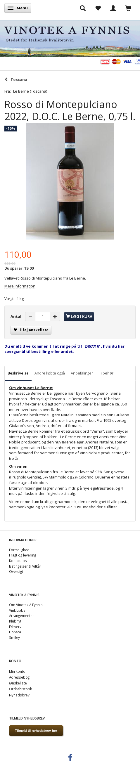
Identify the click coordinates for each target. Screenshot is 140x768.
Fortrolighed (19, 549)
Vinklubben (18, 610)
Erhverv (15, 626)
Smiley (14, 637)
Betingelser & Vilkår (25, 566)
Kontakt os (18, 560)
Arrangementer (21, 615)
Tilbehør (106, 373)
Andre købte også (49, 373)
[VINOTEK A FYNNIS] (70, 38)
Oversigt (16, 571)
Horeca (15, 632)
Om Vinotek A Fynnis (26, 604)
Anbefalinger (82, 373)
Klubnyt (15, 621)
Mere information (19, 286)
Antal (16, 316)
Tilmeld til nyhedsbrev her (36, 730)
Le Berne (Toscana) (30, 91)
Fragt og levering (22, 555)
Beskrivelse (18, 373)
